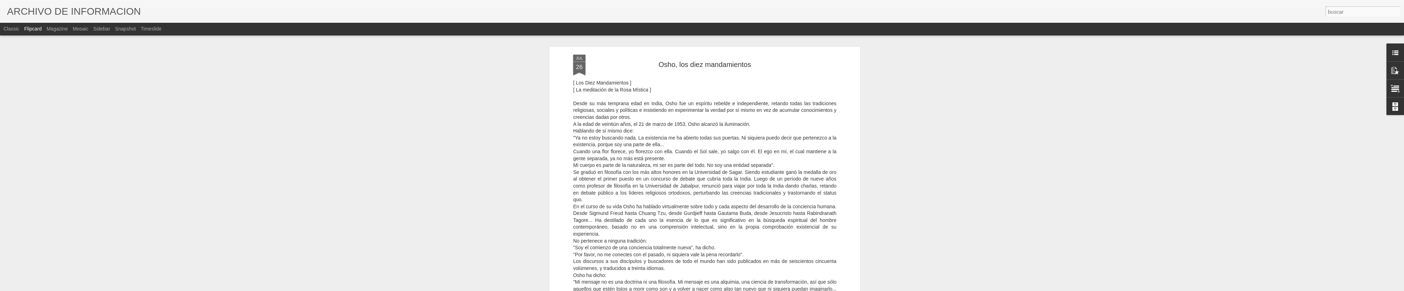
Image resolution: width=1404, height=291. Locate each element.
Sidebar (101, 29)
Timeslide (151, 29)
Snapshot (125, 29)
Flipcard (33, 29)
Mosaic (80, 29)
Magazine (57, 29)
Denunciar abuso (752, 287)
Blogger (729, 287)
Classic (11, 29)
